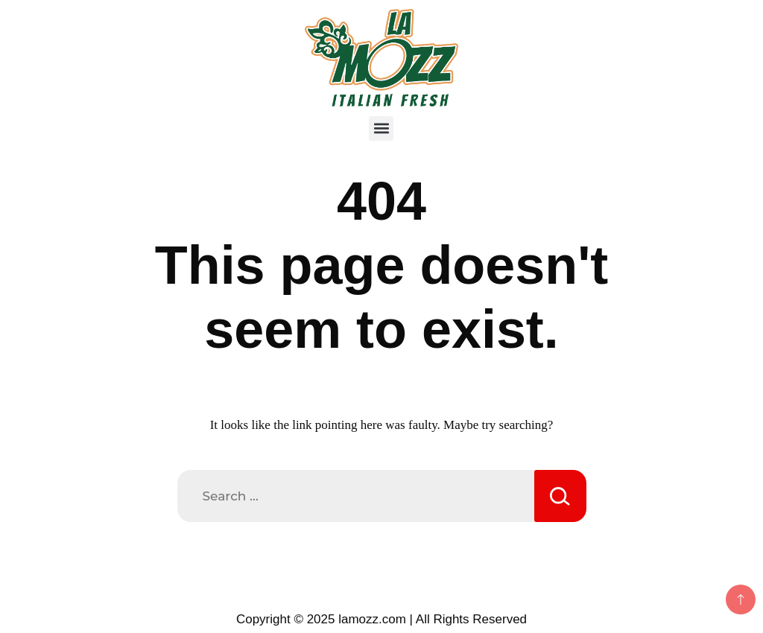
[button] (381, 128)
